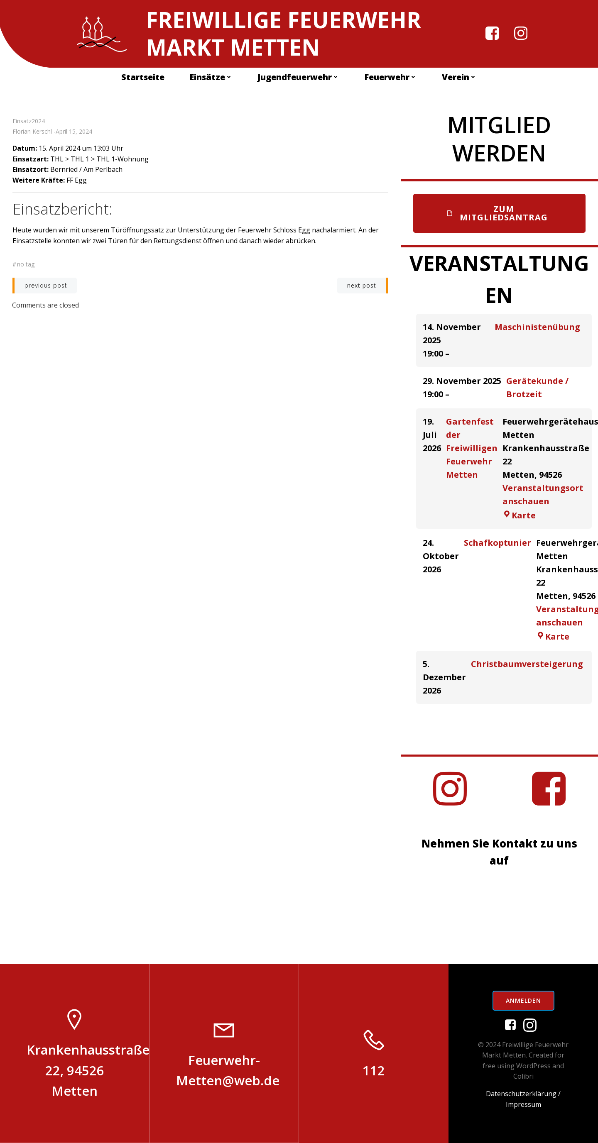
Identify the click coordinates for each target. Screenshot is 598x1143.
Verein (459, 77)
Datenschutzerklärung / (523, 1093)
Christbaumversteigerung (527, 663)
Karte (519, 514)
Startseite (142, 77)
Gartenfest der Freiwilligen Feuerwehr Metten (472, 447)
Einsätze (211, 77)
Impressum (523, 1104)
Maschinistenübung (537, 326)
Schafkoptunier (497, 542)
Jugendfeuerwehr (298, 77)
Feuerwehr (390, 77)
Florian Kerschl (32, 132)
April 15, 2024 (74, 132)
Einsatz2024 (28, 121)
